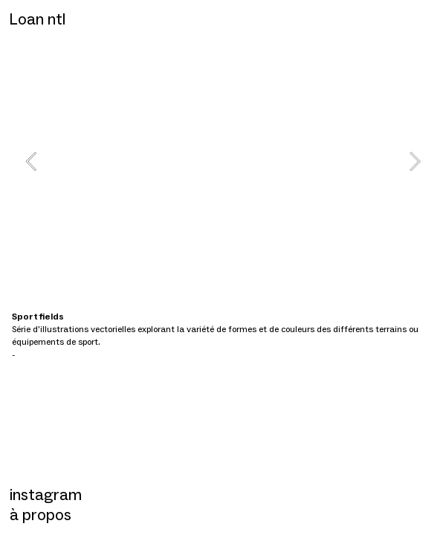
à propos (40, 514)
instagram (46, 494)
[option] (223, 161)
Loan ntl (37, 19)
